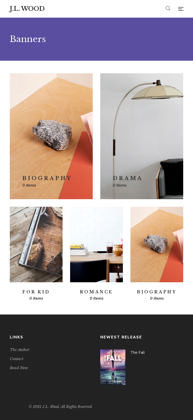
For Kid (36, 291)
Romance (96, 291)
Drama (128, 178)
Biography (47, 178)
